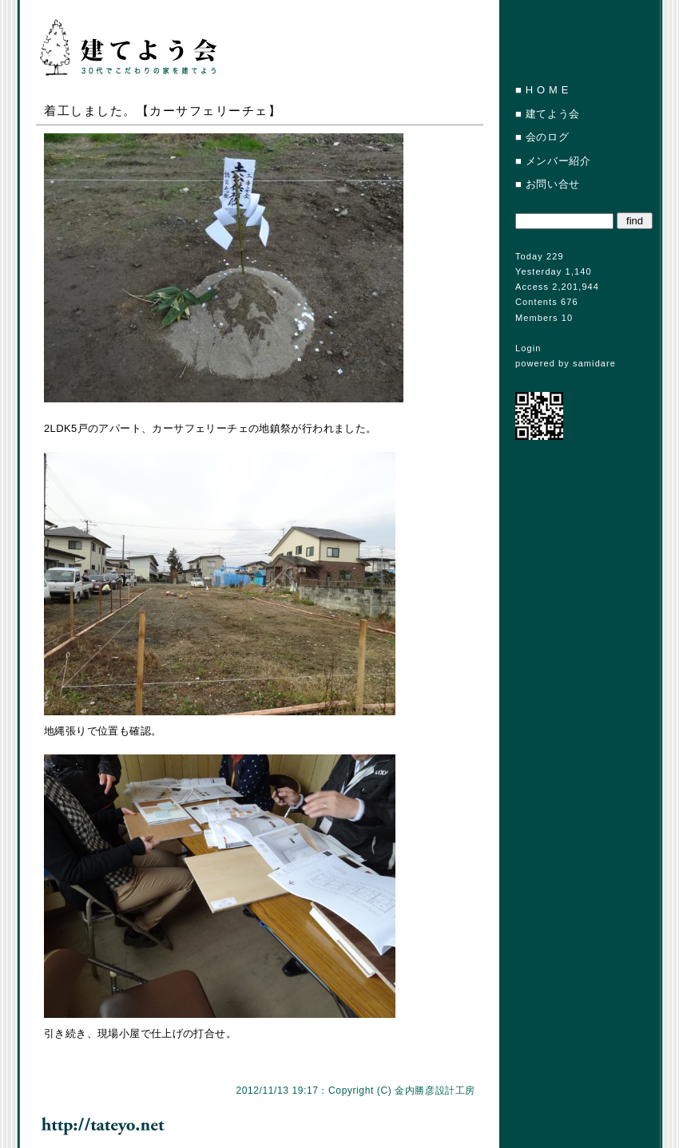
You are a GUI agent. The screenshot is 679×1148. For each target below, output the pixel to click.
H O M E (547, 90)
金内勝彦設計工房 (435, 1090)
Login (528, 348)
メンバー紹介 (558, 161)
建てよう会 (553, 114)
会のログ (548, 137)
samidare (594, 363)
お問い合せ (553, 184)
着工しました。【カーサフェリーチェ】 (162, 110)
